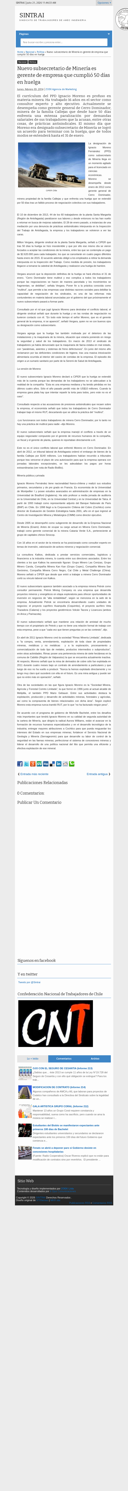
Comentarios (63, 1058)
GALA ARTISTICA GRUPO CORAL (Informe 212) (60, 1106)
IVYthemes (42, 1200)
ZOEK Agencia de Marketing (61, 89)
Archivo (95, 1058)
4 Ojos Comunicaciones (63, 1191)
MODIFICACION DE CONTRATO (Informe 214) (59, 1087)
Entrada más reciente (34, 774)
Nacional (22, 62)
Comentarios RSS (102, 1203)
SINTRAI (31, 15)
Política (32, 62)
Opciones (103, 2)
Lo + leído (32, 1058)
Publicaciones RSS (79, 1203)
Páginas (24, 34)
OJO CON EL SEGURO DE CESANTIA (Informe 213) (63, 1068)
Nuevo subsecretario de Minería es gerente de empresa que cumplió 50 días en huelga (63, 75)
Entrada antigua (97, 774)
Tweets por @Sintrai (29, 982)
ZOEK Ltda (67, 1188)
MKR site (55, 1200)
